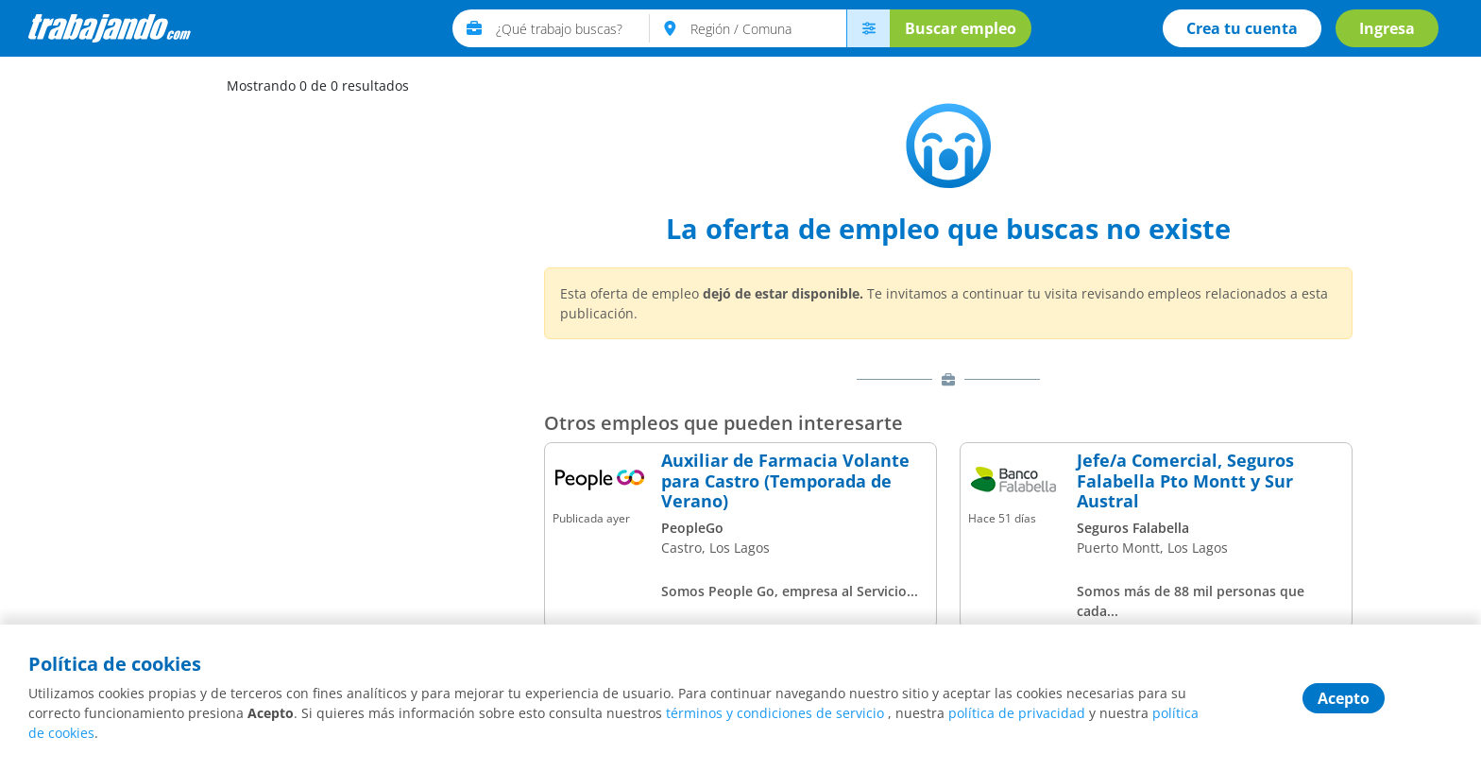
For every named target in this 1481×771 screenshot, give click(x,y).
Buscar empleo (960, 28)
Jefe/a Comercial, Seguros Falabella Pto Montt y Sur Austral (1185, 481)
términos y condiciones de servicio (775, 713)
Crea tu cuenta (1242, 28)
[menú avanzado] (868, 28)
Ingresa (1387, 28)
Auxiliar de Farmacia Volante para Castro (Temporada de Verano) (785, 481)
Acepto (1344, 698)
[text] (573, 28)
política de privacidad (1016, 713)
